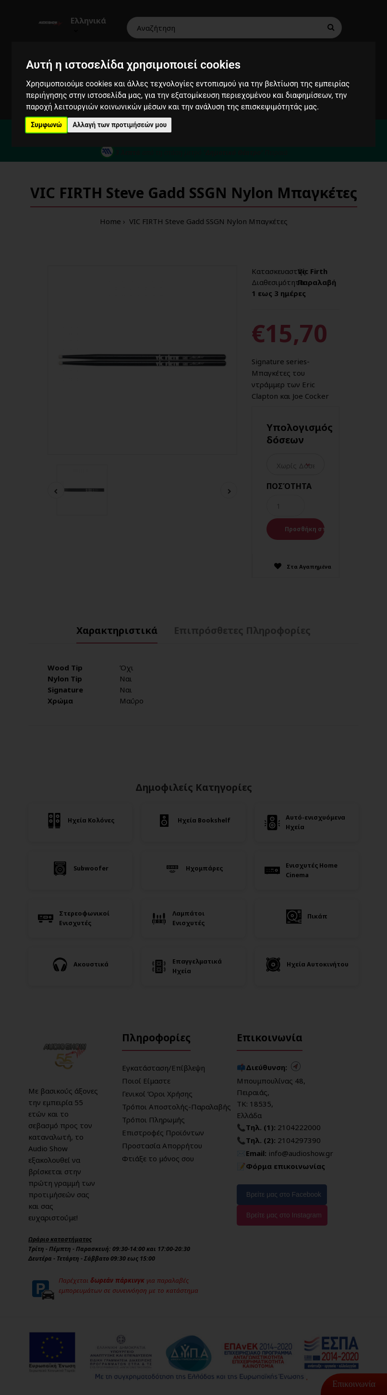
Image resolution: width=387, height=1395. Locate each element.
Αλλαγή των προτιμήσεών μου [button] (120, 125)
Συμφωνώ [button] (46, 125)
